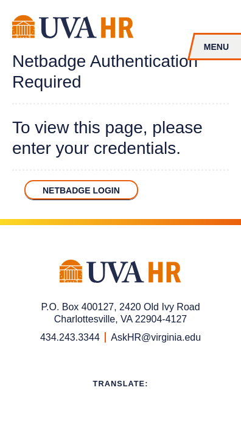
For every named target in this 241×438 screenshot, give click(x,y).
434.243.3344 (70, 337)
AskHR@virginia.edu (156, 337)
